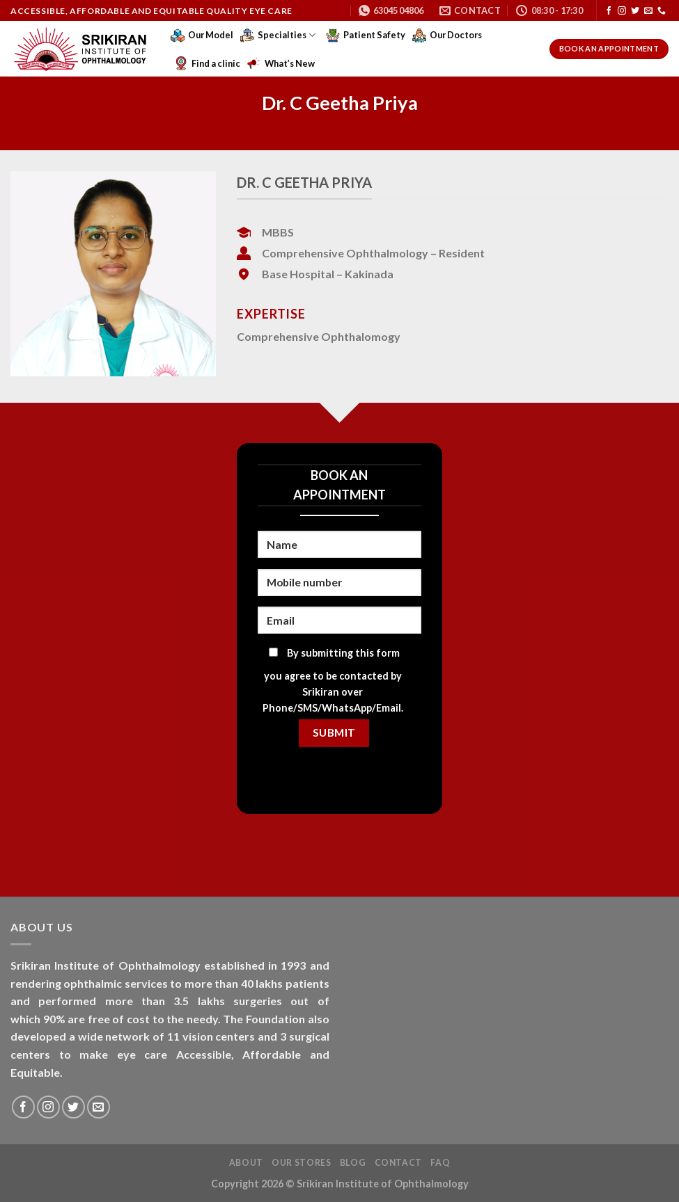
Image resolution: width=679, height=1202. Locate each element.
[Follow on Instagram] (622, 11)
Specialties (277, 35)
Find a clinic (207, 63)
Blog (353, 1162)
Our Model (202, 35)
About (246, 1162)
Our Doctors (447, 35)
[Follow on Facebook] (608, 11)
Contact (398, 1162)
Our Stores (301, 1162)
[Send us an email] (648, 11)
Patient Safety (365, 35)
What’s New (281, 63)
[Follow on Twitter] (635, 11)
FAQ (440, 1162)
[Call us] (661, 11)
